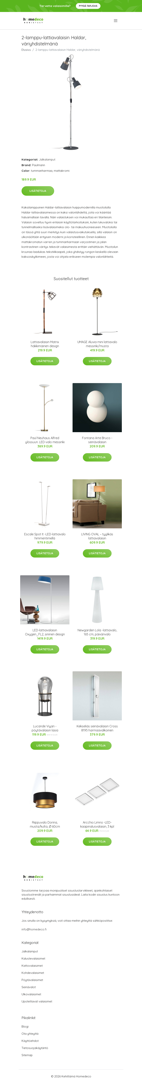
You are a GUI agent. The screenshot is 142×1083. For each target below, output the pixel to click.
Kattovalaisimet (32, 965)
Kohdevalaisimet (33, 973)
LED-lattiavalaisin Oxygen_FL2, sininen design (45, 632)
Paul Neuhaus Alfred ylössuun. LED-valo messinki (45, 440)
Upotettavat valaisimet (37, 1001)
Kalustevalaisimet (33, 958)
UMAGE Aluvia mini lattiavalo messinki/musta (97, 344)
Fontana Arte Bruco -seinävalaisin (97, 440)
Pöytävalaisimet (32, 980)
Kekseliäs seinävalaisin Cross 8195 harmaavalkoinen (97, 728)
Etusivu (26, 50)
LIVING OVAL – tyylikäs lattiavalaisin (97, 536)
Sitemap (27, 1055)
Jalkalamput (47, 159)
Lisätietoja (37, 191)
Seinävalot (29, 987)
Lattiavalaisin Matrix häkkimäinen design (45, 344)
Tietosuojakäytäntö (35, 1048)
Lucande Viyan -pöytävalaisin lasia (45, 728)
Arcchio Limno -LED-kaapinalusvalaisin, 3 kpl (97, 824)
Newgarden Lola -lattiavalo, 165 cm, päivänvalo (97, 632)
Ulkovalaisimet (31, 994)
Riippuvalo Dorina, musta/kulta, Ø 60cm (45, 824)
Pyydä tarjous (88, 5)
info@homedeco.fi (34, 929)
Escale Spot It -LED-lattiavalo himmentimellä (45, 536)
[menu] (115, 21)
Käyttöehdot (30, 1041)
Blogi (25, 1026)
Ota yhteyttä (30, 1033)
